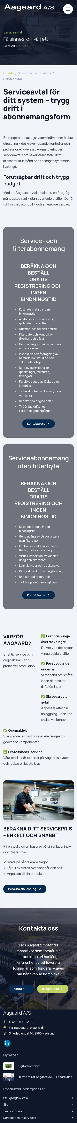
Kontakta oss (38, 423)
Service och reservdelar (34, 73)
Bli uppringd (52, 989)
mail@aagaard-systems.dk (27, 1027)
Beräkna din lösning (24, 889)
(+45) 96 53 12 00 (21, 1022)
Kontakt (21, 989)
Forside (8, 73)
